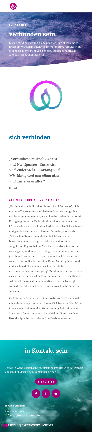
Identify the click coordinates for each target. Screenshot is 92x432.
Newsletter (46, 381)
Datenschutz (31, 425)
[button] (5, 426)
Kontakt (47, 425)
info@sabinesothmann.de (22, 415)
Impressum (12, 425)
